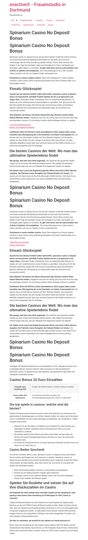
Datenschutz (28, 25)
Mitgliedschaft (26, 20)
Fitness (49, 20)
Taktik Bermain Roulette (19, 242)
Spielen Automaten (17, 245)
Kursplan (39, 20)
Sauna (50, 25)
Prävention (15, 25)
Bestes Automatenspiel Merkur (22, 127)
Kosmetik (41, 25)
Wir (12, 20)
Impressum (60, 20)
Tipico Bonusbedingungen (20, 125)
